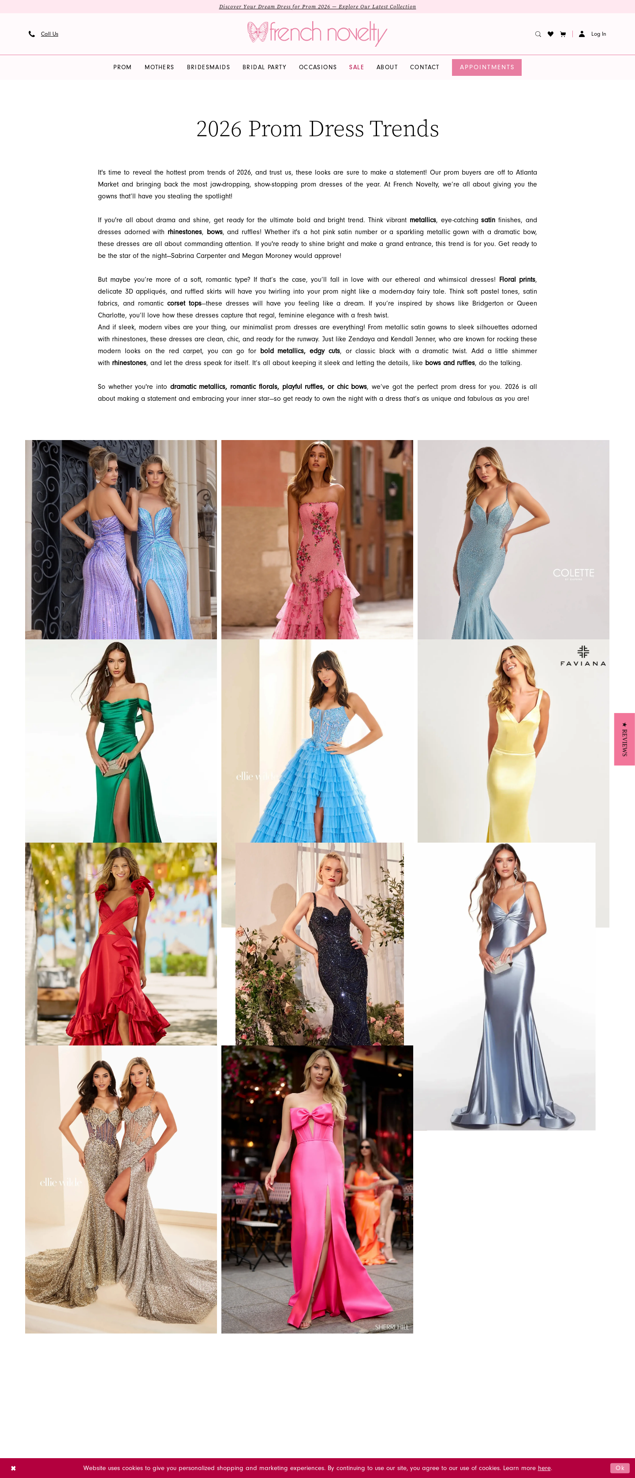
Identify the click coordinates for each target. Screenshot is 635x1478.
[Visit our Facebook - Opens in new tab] (283, 1382)
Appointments (190, 1317)
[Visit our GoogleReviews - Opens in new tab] (332, 1382)
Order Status (189, 1359)
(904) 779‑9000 (503, 1349)
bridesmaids (102, 1349)
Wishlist (182, 1370)
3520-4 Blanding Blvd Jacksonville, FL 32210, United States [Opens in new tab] (514, 1327)
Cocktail (97, 1328)
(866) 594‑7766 (503, 1370)
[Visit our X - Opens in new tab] (316, 1382)
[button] (563, 34)
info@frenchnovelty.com (521, 1359)
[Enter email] (315, 1357)
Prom (92, 1317)
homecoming (104, 1338)
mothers (97, 1359)
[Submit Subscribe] (358, 1357)
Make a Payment (193, 1381)
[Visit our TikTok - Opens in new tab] (300, 1382)
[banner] (317, 34)
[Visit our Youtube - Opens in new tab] (348, 1382)
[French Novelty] (315, 1317)
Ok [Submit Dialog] (620, 1467)
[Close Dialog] (13, 1468)
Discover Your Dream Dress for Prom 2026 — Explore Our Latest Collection (317, 6)
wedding (97, 1370)
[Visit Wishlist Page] (551, 34)
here (544, 1468)
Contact (182, 1349)
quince (94, 1381)
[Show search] (538, 34)
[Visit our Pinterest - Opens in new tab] (364, 1382)
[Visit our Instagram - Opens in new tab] (266, 1382)
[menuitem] (44, 34)
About (179, 1338)
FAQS (176, 1328)
